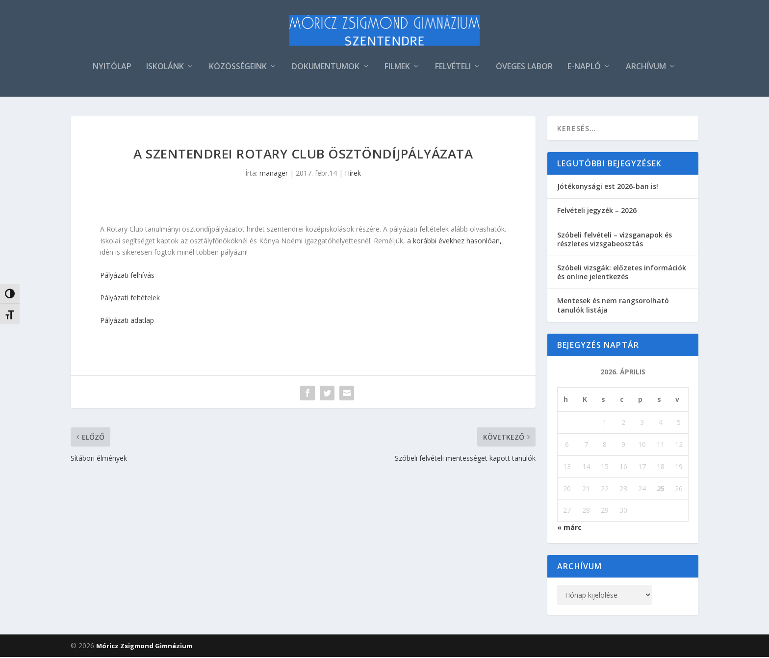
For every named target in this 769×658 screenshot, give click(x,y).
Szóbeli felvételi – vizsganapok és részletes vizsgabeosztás (614, 240)
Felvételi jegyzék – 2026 (597, 211)
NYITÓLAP (112, 68)
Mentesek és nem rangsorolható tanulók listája (613, 306)
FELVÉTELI (453, 68)
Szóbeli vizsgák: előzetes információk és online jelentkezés (621, 273)
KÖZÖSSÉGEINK (238, 68)
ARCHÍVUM (646, 68)
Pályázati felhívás (127, 275)
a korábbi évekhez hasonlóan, (453, 241)
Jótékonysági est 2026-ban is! (607, 187)
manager (273, 174)
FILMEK (397, 68)
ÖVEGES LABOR (524, 68)
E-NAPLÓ (584, 68)
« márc (569, 528)
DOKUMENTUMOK (325, 68)
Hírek (353, 174)
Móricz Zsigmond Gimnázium (144, 646)
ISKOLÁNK (165, 68)
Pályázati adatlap (127, 321)
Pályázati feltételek (130, 298)
